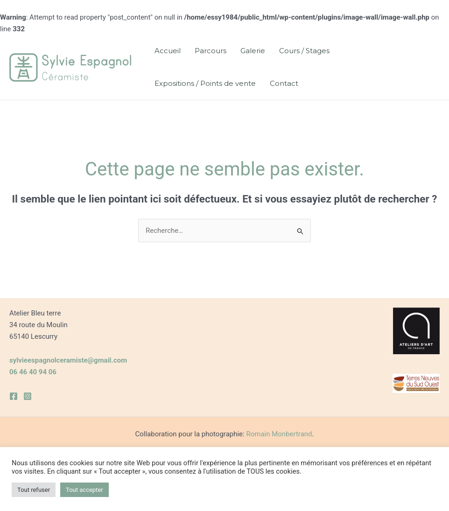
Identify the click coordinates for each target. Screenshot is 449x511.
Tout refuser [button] (33, 489)
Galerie (252, 50)
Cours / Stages (304, 50)
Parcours (210, 50)
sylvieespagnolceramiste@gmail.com (68, 360)
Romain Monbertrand (279, 434)
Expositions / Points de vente (205, 83)
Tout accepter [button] (84, 489)
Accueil (167, 50)
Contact (284, 83)
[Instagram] (27, 396)
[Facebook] (13, 396)
